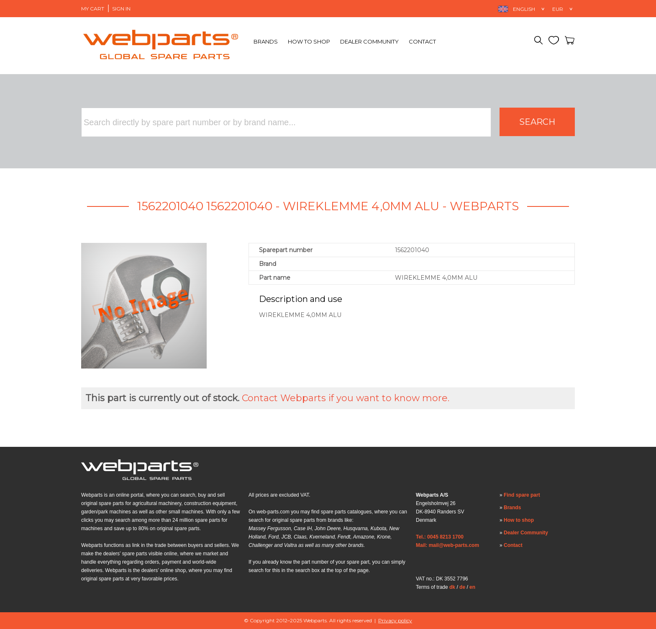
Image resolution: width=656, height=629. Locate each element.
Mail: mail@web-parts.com (447, 545)
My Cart (92, 8)
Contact (422, 41)
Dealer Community (369, 41)
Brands (266, 41)
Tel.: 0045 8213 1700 (440, 537)
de (462, 587)
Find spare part (522, 495)
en (472, 587)
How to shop (309, 41)
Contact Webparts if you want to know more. (345, 398)
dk (452, 587)
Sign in (121, 8)
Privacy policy (395, 620)
